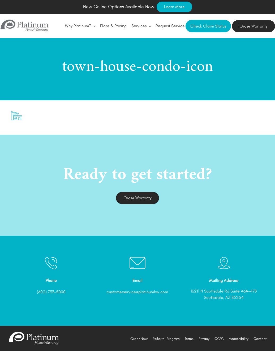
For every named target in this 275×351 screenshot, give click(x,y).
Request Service (170, 25)
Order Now (139, 338)
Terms (189, 338)
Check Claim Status (208, 26)
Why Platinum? (80, 25)
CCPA (219, 338)
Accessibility (238, 338)
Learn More (174, 6)
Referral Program (166, 338)
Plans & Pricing (113, 25)
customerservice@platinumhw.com (137, 291)
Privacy (204, 338)
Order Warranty (253, 26)
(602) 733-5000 (51, 291)
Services (141, 25)
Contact (260, 338)
